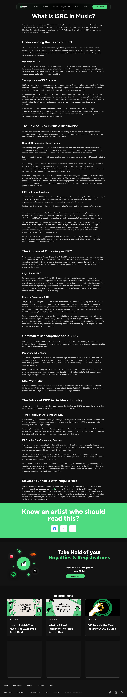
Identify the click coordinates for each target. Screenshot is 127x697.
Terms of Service (8, 692)
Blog (46, 692)
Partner (55, 7)
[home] (24, 6)
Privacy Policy (20, 692)
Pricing (77, 7)
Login (85, 7)
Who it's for (45, 7)
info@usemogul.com (35, 692)
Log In (51, 685)
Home (36, 7)
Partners (41, 685)
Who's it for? (17, 685)
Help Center (56, 692)
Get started (100, 7)
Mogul (52, 489)
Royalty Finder (66, 7)
